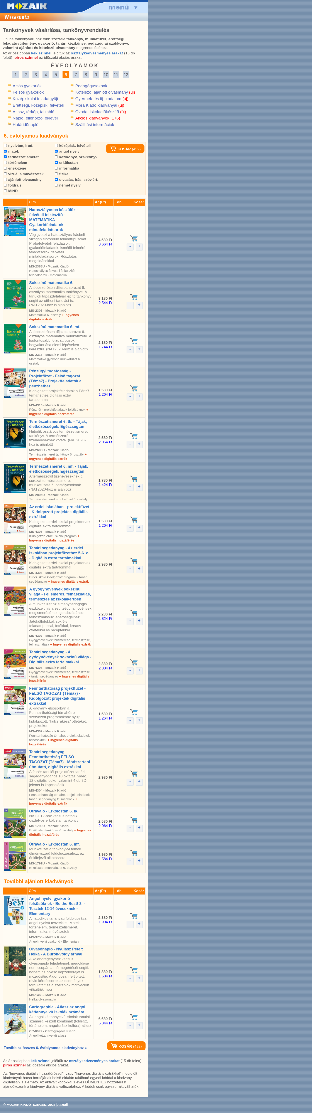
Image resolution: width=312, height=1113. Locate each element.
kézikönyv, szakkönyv (76, 157)
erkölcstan (66, 163)
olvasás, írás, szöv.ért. (76, 180)
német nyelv (68, 185)
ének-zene (15, 168)
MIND (11, 191)
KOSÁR (120, 149)
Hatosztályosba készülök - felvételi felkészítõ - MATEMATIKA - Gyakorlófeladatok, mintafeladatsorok (53, 220)
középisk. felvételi (73, 146)
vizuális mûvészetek (24, 174)
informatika (67, 168)
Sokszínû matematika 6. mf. (54, 327)
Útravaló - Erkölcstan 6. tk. (53, 811)
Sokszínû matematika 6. (51, 283)
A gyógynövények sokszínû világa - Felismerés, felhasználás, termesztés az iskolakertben (60, 594)
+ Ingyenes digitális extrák (68, 581)
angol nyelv (67, 151)
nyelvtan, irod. (18, 146)
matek (11, 151)
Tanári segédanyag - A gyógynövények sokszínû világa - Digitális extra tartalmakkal (60, 657)
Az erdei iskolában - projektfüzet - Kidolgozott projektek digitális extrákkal (59, 512)
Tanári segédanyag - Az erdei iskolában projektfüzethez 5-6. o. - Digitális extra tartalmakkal (59, 553)
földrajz (12, 185)
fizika (61, 174)
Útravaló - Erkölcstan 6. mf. (54, 844)
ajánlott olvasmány (23, 180)
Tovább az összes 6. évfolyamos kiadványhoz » (45, 1048)
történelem (15, 163)
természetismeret (21, 157)
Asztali (62, 1104)
